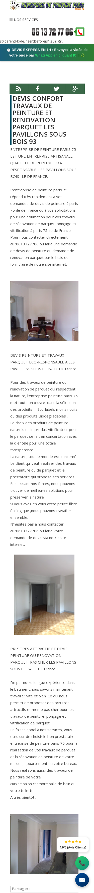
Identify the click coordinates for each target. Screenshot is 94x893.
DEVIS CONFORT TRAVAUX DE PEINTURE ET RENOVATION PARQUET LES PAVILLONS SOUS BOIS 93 (39, 120)
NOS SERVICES (26, 19)
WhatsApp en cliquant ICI (56, 55)
